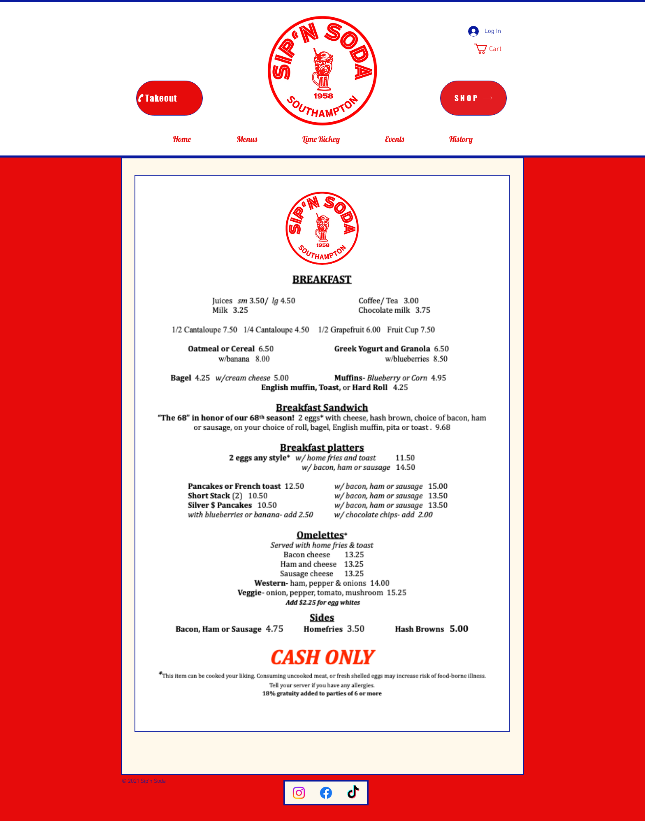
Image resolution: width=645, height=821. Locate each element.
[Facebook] (326, 793)
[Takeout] (169, 98)
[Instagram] (299, 793)
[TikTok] (353, 793)
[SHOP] (473, 98)
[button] (494, 49)
